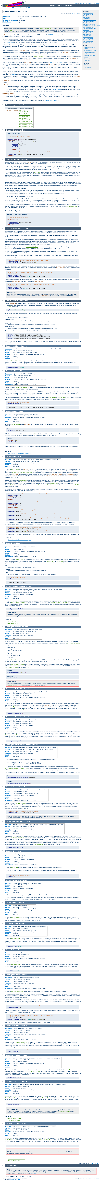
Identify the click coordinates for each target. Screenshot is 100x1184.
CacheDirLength (24, 113)
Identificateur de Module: (10, 20)
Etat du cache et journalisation (88, 59)
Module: (7, 358)
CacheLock (43, 73)
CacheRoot (22, 110)
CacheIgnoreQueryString (89, 24)
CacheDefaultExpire (88, 13)
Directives (81, 3)
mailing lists (33, 1173)
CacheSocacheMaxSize (25, 123)
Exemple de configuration (90, 50)
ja (77, 13)
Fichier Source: (7, 22)
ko (80, 13)
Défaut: (7, 352)
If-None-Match (9, 42)
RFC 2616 (50, 34)
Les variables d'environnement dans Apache (19, 453)
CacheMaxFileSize (24, 116)
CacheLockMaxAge (88, 31)
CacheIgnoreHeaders (88, 21)
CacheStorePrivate (87, 42)
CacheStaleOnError (88, 38)
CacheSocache (23, 118)
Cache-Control (52, 62)
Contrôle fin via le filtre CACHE (17, 228)
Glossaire (90, 3)
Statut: (5, 18)
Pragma (60, 62)
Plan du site (96, 3)
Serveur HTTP (10, 7)
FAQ (86, 3)
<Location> (61, 397)
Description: (6, 16)
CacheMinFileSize (24, 115)
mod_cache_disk (7, 85)
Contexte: (8, 354)
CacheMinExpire (87, 35)
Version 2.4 (27, 7)
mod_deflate (26, 60)
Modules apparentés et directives (18, 105)
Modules (76, 3)
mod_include (72, 58)
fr (75, 13)
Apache (4, 7)
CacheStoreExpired (88, 40)
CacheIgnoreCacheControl (89, 20)
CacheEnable (86, 17)
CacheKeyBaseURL (88, 27)
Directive (24, 346)
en (72, 13)
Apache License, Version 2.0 (16, 1179)
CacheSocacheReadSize (26, 124)
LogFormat (8, 306)
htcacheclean (57, 89)
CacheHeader (86, 18)
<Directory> (52, 397)
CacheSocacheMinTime (25, 121)
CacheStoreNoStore (88, 41)
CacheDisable (86, 15)
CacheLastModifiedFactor (89, 28)
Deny (17, 30)
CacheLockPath (87, 32)
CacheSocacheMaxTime (25, 120)
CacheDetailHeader (88, 14)
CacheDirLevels (24, 112)
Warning (13, 74)
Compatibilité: (9, 384)
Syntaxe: (7, 350)
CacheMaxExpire (87, 34)
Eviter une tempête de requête (17, 159)
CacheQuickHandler (46, 28)
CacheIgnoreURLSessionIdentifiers (18, 745)
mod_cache (6, 35)
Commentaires (87, 67)
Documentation (19, 7)
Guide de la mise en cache (51, 100)
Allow (11, 30)
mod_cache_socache (9, 93)
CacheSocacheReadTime (26, 126)
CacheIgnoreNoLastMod (89, 22)
